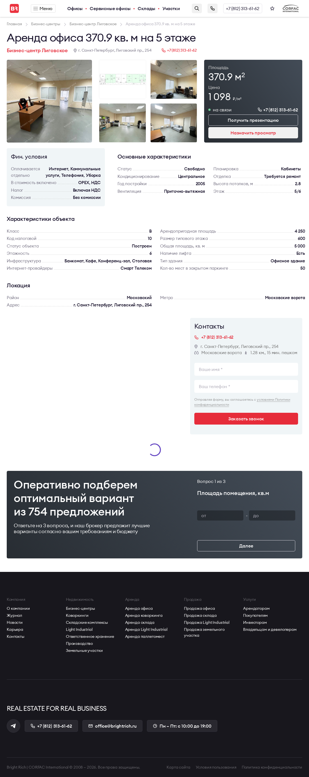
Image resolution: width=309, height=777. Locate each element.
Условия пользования (216, 767)
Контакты (15, 636)
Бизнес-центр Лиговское (37, 50)
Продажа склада (200, 615)
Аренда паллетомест (145, 636)
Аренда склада (139, 622)
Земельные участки (84, 650)
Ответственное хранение (90, 636)
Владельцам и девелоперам (270, 629)
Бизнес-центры (80, 608)
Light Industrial (79, 629)
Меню (42, 8)
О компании (18, 608)
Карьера (15, 629)
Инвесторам (255, 622)
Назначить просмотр (253, 133)
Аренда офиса (139, 608)
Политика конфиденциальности (272, 767)
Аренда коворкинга (144, 615)
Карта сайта (178, 767)
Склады (146, 8)
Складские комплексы (87, 622)
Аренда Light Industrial (146, 629)
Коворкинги (77, 615)
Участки (171, 8)
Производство (79, 643)
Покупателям (255, 615)
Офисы (75, 8)
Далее (246, 546)
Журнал (14, 615)
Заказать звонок (212, 8)
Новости (15, 622)
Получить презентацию (253, 120)
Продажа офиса (199, 608)
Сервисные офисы (110, 8)
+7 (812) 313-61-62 (242, 8)
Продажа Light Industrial (206, 622)
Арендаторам (256, 608)
